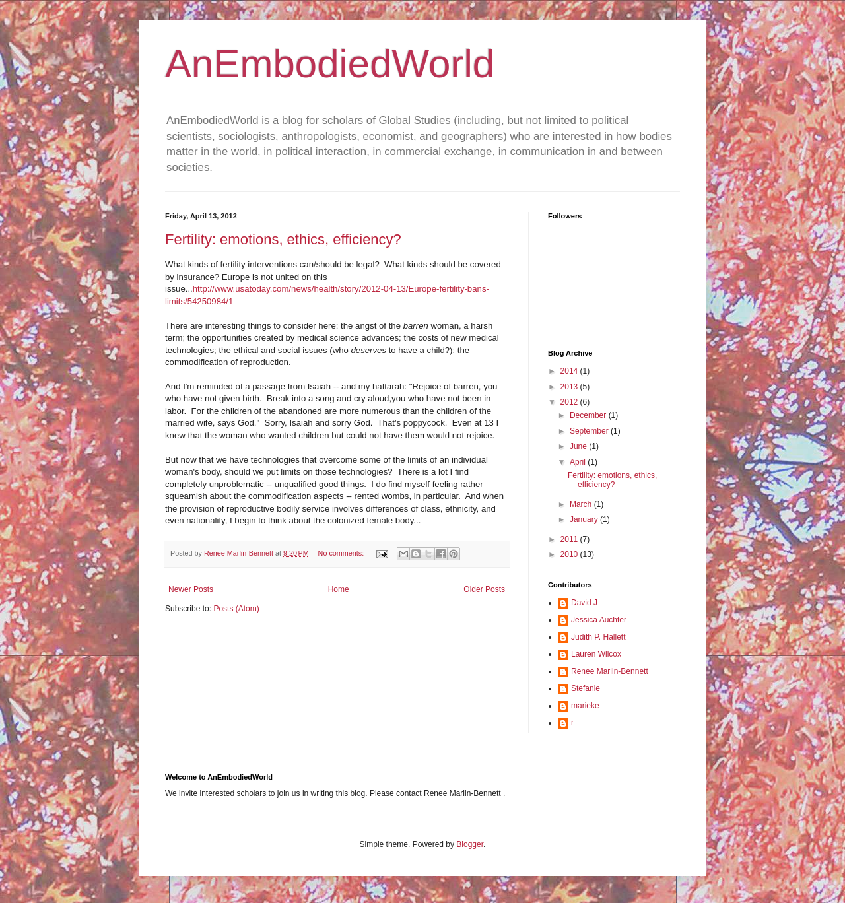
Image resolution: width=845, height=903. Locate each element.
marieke (585, 705)
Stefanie (585, 688)
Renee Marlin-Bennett (609, 671)
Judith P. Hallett (598, 637)
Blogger (469, 844)
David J (584, 602)
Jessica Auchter (598, 619)
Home (338, 589)
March (582, 504)
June (579, 446)
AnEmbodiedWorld (329, 64)
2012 (570, 402)
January (585, 519)
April (579, 462)
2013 (570, 386)
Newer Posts (190, 589)
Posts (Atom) (236, 608)
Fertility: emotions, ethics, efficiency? (283, 239)
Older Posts (484, 589)
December (589, 415)
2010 (570, 554)
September (590, 431)
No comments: (342, 553)
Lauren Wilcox (596, 654)
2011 (570, 539)
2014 (570, 371)
